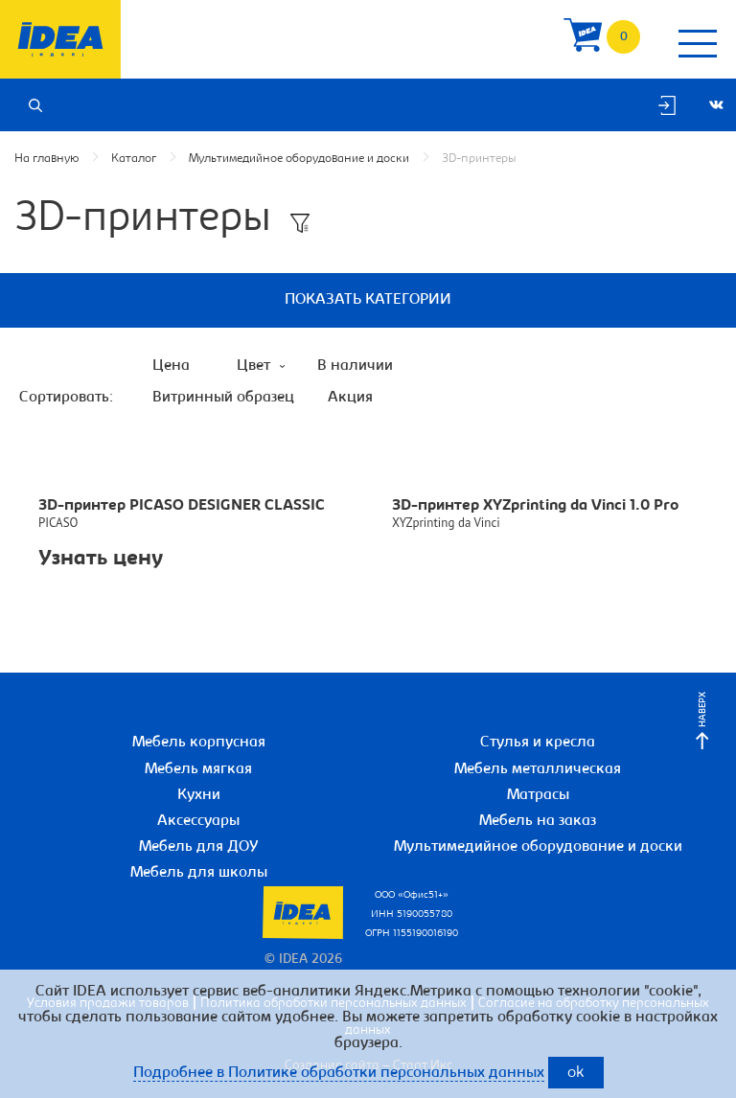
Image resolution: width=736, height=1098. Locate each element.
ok (576, 1073)
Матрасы (538, 795)
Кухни (198, 795)
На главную (46, 158)
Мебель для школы (198, 873)
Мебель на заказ (537, 821)
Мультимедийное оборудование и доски (299, 158)
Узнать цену (100, 559)
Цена (171, 366)
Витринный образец (223, 397)
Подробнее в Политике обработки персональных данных (338, 1073)
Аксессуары (198, 821)
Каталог (133, 158)
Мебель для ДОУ (199, 847)
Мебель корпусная (198, 742)
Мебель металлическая (537, 769)
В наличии (355, 366)
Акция (350, 397)
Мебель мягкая (198, 769)
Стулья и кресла (537, 742)
